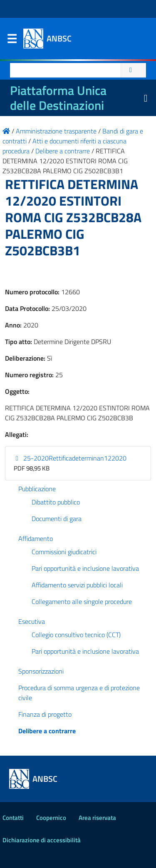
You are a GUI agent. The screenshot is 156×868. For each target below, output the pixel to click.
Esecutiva (31, 621)
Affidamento (35, 538)
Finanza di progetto (45, 714)
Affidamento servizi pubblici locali (77, 585)
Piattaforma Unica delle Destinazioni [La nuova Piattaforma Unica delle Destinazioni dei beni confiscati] (58, 98)
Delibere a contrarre (47, 731)
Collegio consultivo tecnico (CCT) (76, 635)
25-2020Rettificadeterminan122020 (70, 458)
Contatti (13, 817)
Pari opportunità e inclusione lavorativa (85, 568)
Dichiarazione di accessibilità (41, 840)
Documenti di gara (57, 519)
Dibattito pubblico (56, 502)
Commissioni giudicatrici (64, 552)
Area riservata (97, 817)
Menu (11, 40)
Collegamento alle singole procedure (82, 601)
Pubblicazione (37, 489)
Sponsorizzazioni (41, 671)
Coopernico (51, 817)
